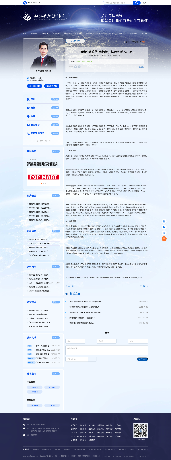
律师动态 (111, 34)
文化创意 (83, 436)
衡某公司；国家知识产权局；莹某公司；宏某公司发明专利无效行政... (48, 354)
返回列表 (76, 41)
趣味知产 (83, 433)
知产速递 (34, 34)
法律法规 (35, 387)
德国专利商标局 (143, 449)
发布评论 (142, 359)
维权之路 (100, 433)
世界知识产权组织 (95, 449)
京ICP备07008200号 (68, 456)
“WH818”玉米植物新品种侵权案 (48, 358)
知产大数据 (75, 436)
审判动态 (56, 34)
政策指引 (35, 392)
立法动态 (52, 387)
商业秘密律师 (46, 449)
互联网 (90, 433)
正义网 (131, 449)
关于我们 (34, 86)
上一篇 (69, 286)
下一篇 (144, 286)
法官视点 (78, 34)
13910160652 (31, 3)
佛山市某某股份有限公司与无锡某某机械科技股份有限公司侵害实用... (48, 346)
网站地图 (144, 34)
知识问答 (74, 433)
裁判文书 (122, 34)
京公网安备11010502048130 (89, 456)
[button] (41, 183)
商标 (143, 42)
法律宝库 (133, 34)
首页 (24, 34)
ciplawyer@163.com (36, 80)
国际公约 (52, 405)
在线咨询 (51, 86)
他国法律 (35, 405)
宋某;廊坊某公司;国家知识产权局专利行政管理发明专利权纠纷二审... (48, 350)
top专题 (109, 433)
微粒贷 (89, 61)
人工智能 (91, 425)
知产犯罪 (118, 429)
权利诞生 (100, 436)
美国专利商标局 (110, 449)
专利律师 (36, 449)
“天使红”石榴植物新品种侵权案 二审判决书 (48, 362)
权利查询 (91, 440)
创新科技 (91, 436)
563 (142, 67)
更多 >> (55, 99)
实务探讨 (100, 34)
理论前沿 (67, 34)
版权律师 (58, 449)
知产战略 (118, 433)
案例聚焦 (89, 34)
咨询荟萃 (118, 425)
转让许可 (109, 436)
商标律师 (67, 449)
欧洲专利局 (122, 449)
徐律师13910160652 (38, 424)
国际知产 (45, 34)
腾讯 (83, 61)
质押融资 (118, 436)
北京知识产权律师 (80, 449)
